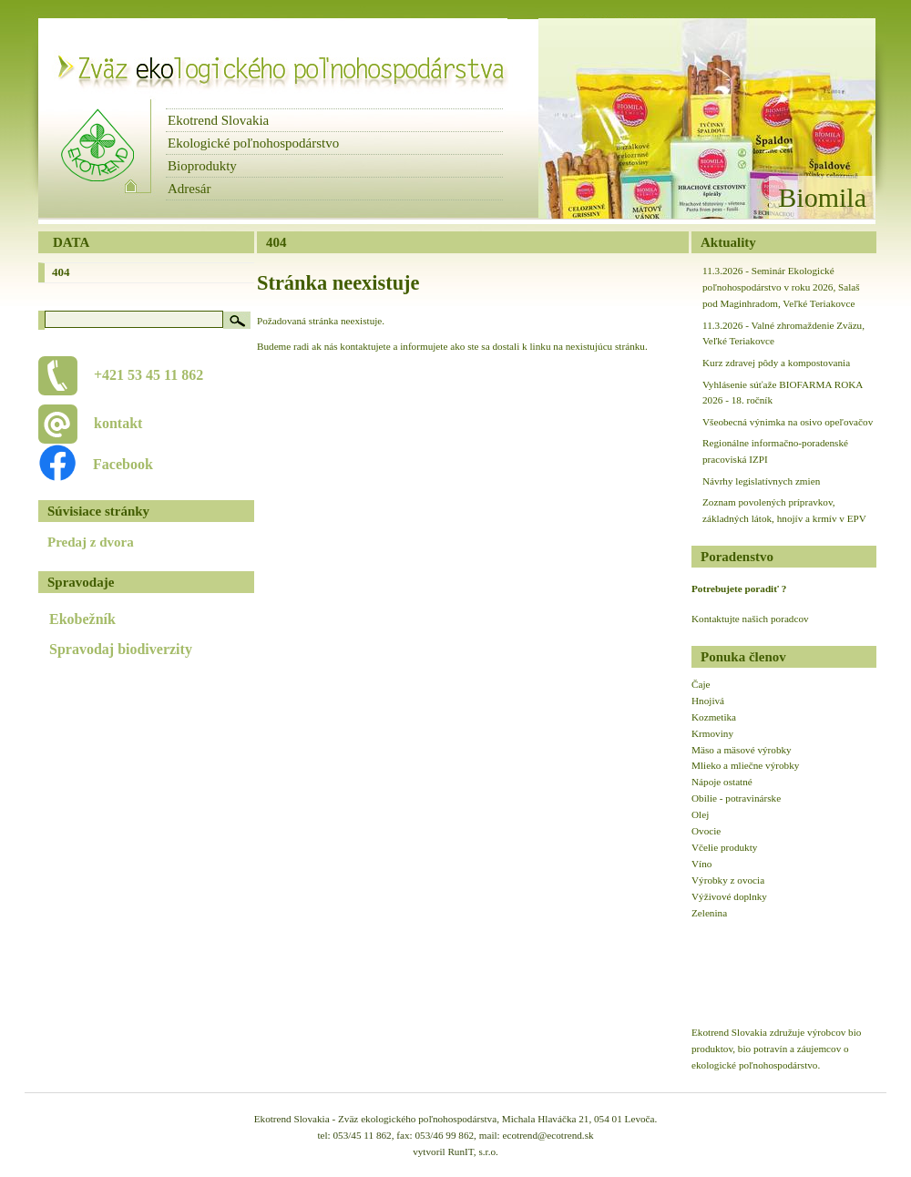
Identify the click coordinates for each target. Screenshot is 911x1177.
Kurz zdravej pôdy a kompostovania (776, 362)
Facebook (113, 464)
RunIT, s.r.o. (472, 1151)
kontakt (118, 423)
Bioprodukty (202, 166)
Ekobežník (82, 619)
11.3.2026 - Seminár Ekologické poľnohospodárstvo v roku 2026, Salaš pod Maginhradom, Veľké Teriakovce (781, 287)
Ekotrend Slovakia (218, 120)
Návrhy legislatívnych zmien (761, 481)
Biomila (822, 197)
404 (61, 272)
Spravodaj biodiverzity (120, 649)
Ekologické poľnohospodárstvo (253, 143)
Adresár (189, 188)
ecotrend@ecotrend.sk (548, 1135)
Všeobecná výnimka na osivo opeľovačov (787, 421)
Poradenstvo (737, 556)
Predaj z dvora (90, 542)
